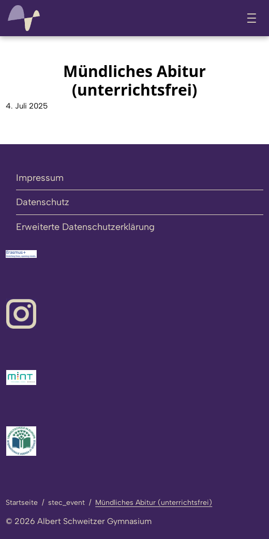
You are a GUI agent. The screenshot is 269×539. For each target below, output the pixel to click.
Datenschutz (42, 202)
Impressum (40, 177)
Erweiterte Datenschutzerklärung (85, 227)
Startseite (22, 502)
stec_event (66, 502)
